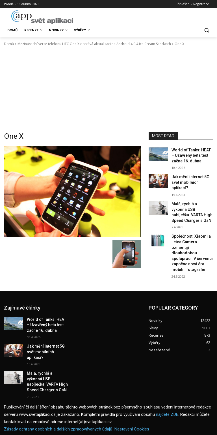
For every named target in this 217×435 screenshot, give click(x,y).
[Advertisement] (108, 89)
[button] (206, 30)
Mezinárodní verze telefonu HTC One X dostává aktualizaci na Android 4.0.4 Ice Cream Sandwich (94, 43)
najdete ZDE (167, 386)
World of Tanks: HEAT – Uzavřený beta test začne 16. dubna (192, 154)
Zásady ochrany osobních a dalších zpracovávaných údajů (58, 401)
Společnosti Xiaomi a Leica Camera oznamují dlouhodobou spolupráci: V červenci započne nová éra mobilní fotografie (191, 233)
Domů (9, 43)
